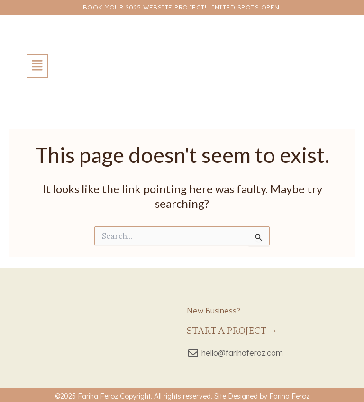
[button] (37, 66)
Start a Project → (232, 331)
